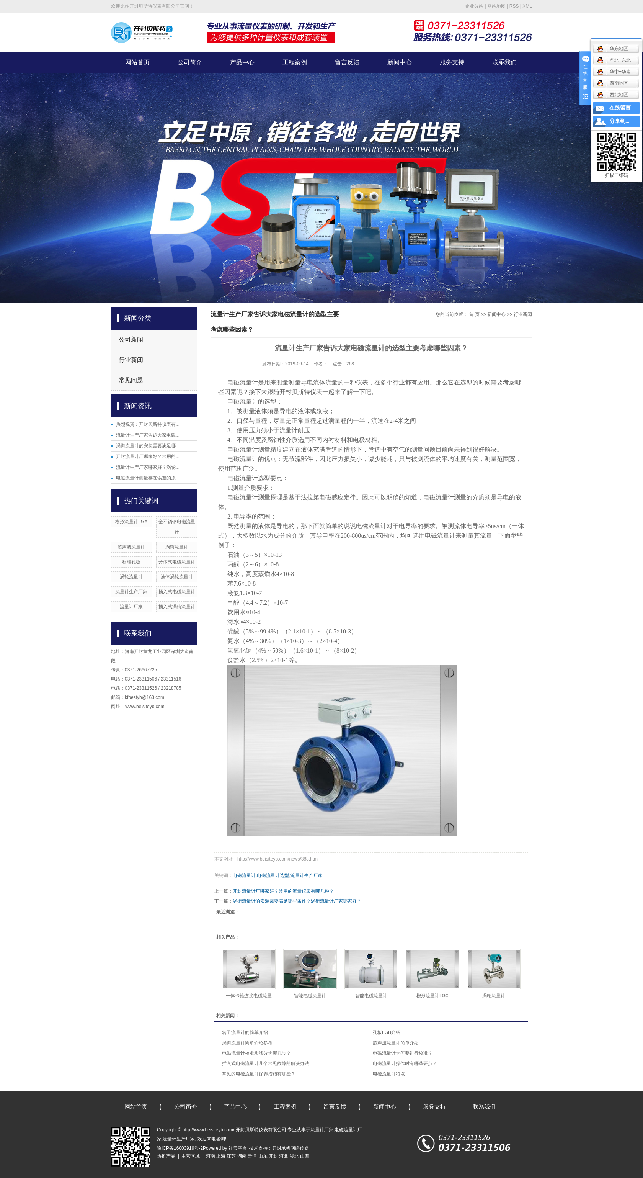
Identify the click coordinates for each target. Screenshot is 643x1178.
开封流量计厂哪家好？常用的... (148, 456)
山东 (263, 1156)
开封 (273, 1156)
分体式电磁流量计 (176, 561)
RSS (514, 6)
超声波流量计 (131, 547)
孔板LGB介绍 (386, 1032)
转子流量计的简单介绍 (245, 1032)
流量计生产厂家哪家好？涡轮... (148, 467)
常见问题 (131, 380)
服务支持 (452, 62)
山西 (304, 1156)
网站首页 (137, 62)
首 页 (474, 314)
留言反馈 (347, 62)
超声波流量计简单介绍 (396, 1042)
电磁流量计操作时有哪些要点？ (405, 1063)
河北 (283, 1156)
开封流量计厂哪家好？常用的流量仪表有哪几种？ (283, 891)
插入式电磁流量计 (176, 591)
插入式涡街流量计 (176, 606)
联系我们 (504, 62)
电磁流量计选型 (273, 875)
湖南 (241, 1156)
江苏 (231, 1156)
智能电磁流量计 (310, 995)
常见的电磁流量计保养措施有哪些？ (258, 1074)
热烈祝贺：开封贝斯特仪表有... (148, 424)
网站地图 (496, 6)
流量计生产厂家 (131, 591)
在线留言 (620, 108)
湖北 (294, 1156)
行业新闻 (131, 360)
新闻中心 (399, 62)
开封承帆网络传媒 (290, 1148)
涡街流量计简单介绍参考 (247, 1042)
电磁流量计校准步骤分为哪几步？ (256, 1053)
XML (527, 6)
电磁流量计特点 (389, 1074)
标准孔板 (131, 561)
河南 (210, 1156)
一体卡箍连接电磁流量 (249, 995)
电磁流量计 (244, 875)
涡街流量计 (176, 547)
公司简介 (190, 62)
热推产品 (166, 1156)
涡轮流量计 (131, 576)
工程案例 (294, 62)
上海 (220, 1156)
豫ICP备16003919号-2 (180, 1148)
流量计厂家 (131, 606)
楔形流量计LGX (131, 521)
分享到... (619, 121)
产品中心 (242, 62)
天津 (252, 1156)
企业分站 (474, 6)
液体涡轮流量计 (177, 576)
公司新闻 (131, 339)
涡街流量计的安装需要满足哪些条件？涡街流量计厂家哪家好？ (297, 901)
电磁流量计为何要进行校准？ (402, 1053)
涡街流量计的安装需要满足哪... (148, 445)
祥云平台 (237, 1148)
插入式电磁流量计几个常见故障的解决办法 (265, 1063)
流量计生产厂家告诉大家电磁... (148, 435)
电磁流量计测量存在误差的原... (148, 478)
